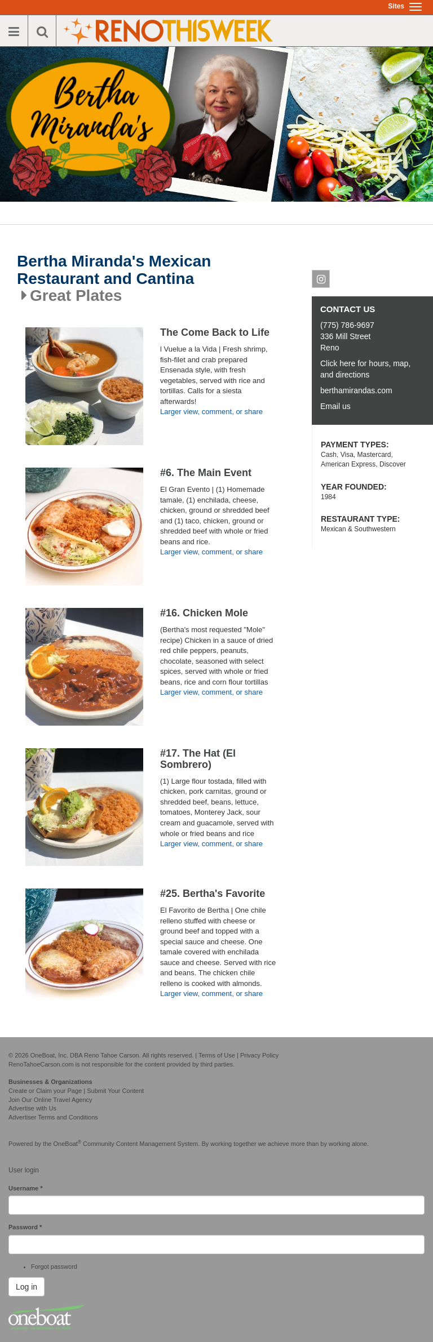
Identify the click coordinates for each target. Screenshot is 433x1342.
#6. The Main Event (205, 472)
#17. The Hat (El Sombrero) (198, 759)
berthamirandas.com (356, 390)
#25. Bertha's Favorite (212, 893)
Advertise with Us (32, 1108)
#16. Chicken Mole (204, 613)
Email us (335, 406)
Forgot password (54, 1266)
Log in (26, 1286)
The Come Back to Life (214, 332)
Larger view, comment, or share (211, 411)
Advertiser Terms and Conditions (53, 1117)
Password (25, 1227)
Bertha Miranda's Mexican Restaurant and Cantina (114, 270)
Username (25, 1188)
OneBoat (68, 1143)
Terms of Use (216, 1055)
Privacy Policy (259, 1055)
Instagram (321, 281)
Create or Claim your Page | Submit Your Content (76, 1090)
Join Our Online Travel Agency (50, 1099)
